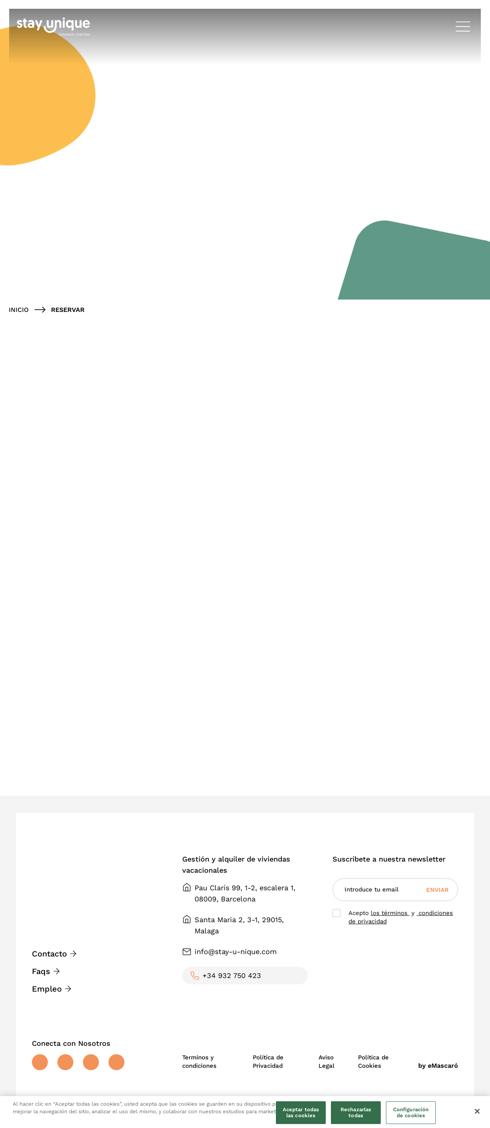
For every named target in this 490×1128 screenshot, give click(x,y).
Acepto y (400, 917)
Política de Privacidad (268, 1061)
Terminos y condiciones (199, 1061)
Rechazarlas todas (355, 1112)
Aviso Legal (327, 1061)
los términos (390, 913)
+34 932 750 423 (232, 975)
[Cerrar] (477, 1111)
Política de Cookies (373, 1061)
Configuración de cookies (411, 1112)
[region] (245, 1112)
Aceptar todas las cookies (301, 1112)
